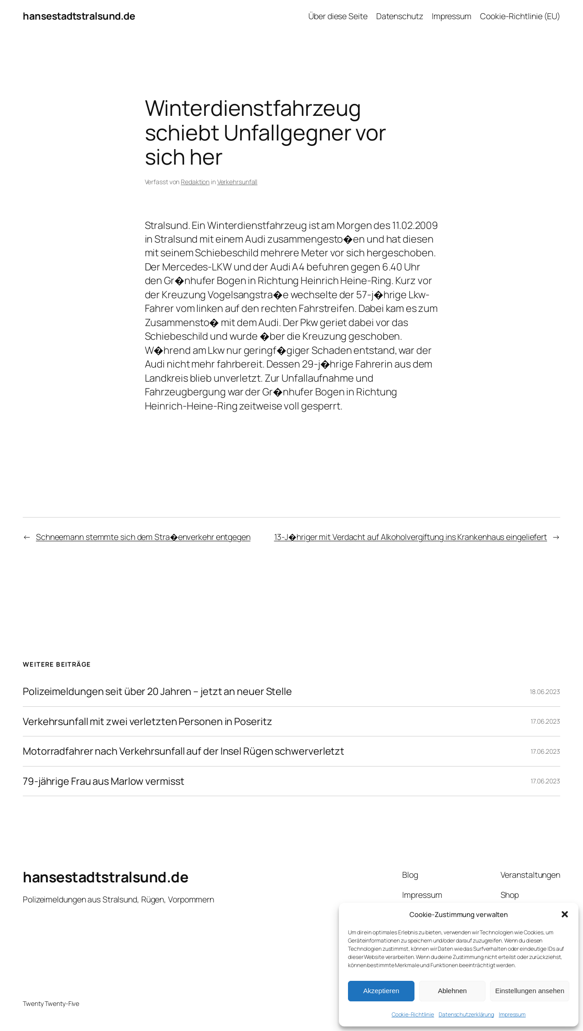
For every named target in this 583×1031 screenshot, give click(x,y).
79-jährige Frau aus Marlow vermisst (103, 781)
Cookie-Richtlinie (413, 1014)
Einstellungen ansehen (529, 991)
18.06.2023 (545, 691)
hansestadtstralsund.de (79, 16)
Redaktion (195, 181)
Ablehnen (452, 991)
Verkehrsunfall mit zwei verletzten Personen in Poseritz (147, 721)
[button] (564, 914)
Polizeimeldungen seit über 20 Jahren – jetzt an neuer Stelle (157, 691)
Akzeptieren (381, 991)
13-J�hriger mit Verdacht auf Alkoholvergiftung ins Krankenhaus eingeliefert (410, 536)
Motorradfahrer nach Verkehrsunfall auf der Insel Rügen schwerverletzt (183, 751)
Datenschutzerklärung (466, 1014)
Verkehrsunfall (237, 181)
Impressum (512, 1014)
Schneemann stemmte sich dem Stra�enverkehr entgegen (143, 536)
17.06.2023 (545, 721)
